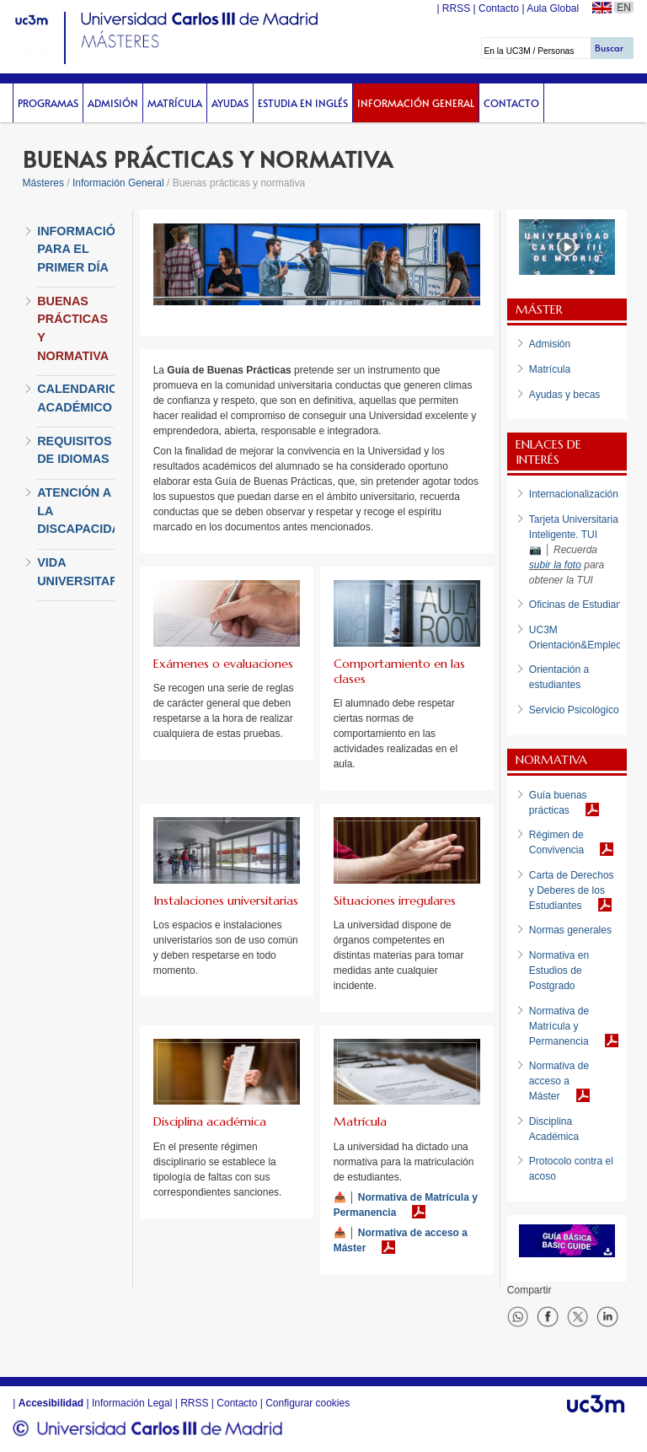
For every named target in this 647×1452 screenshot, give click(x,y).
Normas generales (570, 930)
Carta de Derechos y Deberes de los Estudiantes (571, 890)
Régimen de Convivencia (556, 842)
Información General (415, 103)
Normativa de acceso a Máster (401, 1240)
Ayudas (230, 103)
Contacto (511, 103)
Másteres (43, 183)
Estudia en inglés (303, 103)
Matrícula (174, 103)
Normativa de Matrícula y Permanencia (406, 1204)
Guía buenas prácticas (558, 802)
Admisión (113, 103)
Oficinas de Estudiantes (582, 604)
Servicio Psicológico (574, 710)
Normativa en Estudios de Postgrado (559, 970)
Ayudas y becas (565, 395)
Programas (48, 103)
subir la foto (555, 565)
